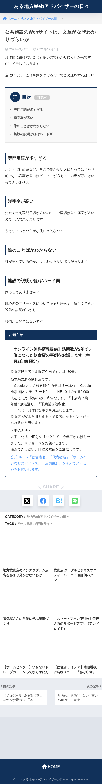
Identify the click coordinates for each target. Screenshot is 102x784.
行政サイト (45, 524)
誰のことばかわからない (31, 126)
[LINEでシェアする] (75, 501)
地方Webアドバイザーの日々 (48, 517)
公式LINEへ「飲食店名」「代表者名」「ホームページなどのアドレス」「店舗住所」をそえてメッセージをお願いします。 (50, 463)
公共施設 (26, 524)
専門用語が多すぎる (28, 109)
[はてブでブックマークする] (59, 501)
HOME (51, 767)
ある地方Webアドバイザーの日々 (51, 6)
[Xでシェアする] (26, 501)
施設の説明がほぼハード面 (33, 134)
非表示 (42, 97)
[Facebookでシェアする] (43, 501)
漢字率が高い (23, 118)
